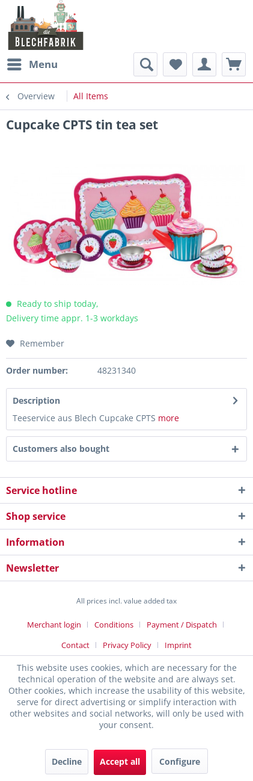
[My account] (204, 64)
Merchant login (54, 624)
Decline (67, 761)
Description (36, 400)
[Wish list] (175, 64)
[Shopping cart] (234, 64)
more (168, 418)
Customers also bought (61, 448)
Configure (179, 761)
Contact (75, 645)
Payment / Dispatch (182, 624)
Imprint (178, 645)
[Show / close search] (145, 64)
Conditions (113, 624)
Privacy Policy (127, 645)
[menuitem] (32, 64)
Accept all (120, 761)
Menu (32, 63)
